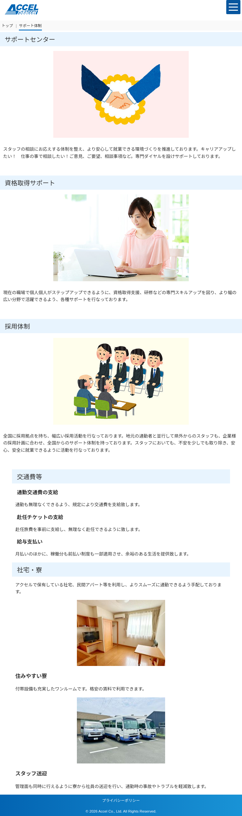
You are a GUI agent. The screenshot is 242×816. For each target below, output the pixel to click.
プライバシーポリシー (121, 800)
